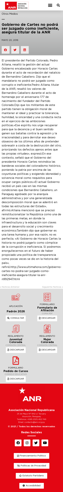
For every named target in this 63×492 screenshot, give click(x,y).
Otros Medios (10, 14)
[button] (50, 5)
